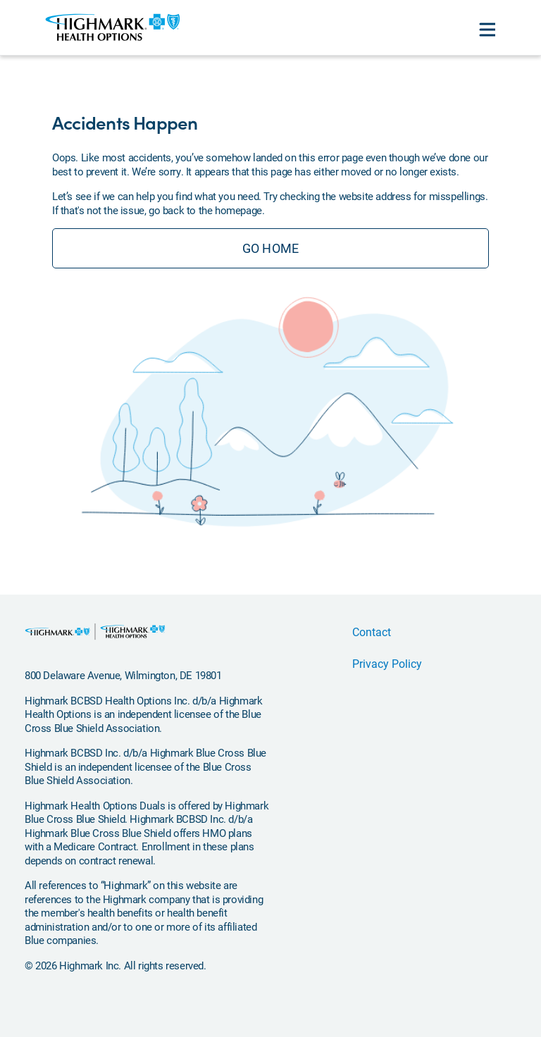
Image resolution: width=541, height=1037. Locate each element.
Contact (371, 631)
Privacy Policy (387, 663)
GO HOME (270, 248)
